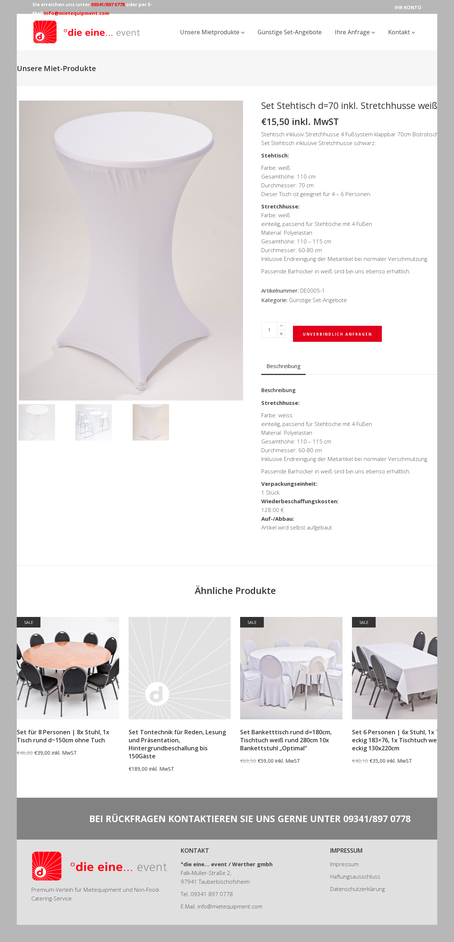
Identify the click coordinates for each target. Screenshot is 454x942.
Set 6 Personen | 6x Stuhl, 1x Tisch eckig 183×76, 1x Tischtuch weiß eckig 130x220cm (401, 740)
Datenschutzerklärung (357, 888)
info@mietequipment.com (229, 906)
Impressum (344, 864)
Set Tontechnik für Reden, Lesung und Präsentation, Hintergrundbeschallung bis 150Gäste (177, 744)
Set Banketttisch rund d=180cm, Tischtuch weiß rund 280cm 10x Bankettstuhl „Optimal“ (286, 740)
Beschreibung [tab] (283, 366)
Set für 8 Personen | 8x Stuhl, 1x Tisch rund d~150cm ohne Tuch (63, 736)
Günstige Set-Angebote (318, 300)
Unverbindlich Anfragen (337, 334)
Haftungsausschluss (355, 876)
